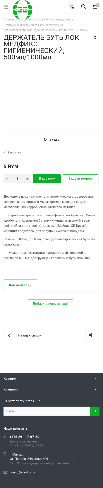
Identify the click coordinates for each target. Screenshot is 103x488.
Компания (11, 389)
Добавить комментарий (51, 304)
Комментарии (20, 285)
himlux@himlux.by (22, 472)
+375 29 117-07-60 (24, 437)
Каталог (9, 378)
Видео (54, 139)
